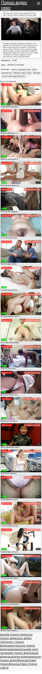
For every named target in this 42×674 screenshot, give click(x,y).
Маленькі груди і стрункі (23, 73)
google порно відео (14, 634)
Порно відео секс (14, 5)
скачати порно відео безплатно (13, 76)
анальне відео (18, 656)
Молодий (36, 73)
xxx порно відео (16, 636)
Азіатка (14, 69)
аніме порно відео (18, 653)
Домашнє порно (25, 69)
